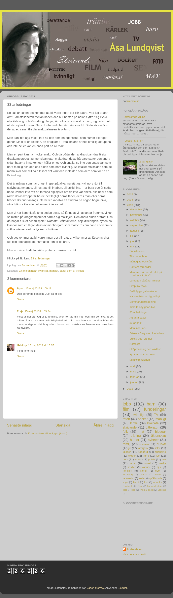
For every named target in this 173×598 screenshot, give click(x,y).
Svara (20, 299)
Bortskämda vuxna (134, 116)
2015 (130, 194)
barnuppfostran (154, 486)
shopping (160, 451)
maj (132, 246)
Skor (140, 486)
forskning (128, 474)
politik (151, 459)
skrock (132, 455)
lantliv (134, 423)
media (162, 463)
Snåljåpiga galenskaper (144, 291)
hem (125, 459)
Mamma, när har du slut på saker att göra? (146, 274)
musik (157, 474)
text (146, 482)
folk (125, 431)
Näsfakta (135, 343)
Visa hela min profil (134, 554)
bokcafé (153, 423)
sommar (144, 444)
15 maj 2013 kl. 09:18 (38, 288)
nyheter (153, 440)
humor (134, 440)
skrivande (130, 427)
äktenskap (158, 435)
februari (135, 376)
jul (129, 448)
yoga (125, 482)
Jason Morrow (95, 587)
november (136, 214)
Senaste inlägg (19, 425)
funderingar (155, 409)
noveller (157, 482)
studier (132, 467)
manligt (53, 270)
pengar (143, 474)
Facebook (127, 486)
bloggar (160, 431)
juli (132, 235)
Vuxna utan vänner (141, 338)
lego (133, 490)
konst (136, 482)
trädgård (143, 451)
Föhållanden (137, 251)
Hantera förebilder (140, 266)
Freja (20, 311)
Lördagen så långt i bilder (145, 280)
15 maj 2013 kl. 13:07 (41, 345)
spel (157, 470)
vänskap (162, 490)
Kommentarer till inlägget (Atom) (47, 433)
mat (141, 431)
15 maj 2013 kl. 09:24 (37, 311)
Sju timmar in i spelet (142, 354)
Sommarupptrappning (143, 301)
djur (159, 467)
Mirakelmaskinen (140, 359)
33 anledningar (40, 258)
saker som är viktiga (72, 270)
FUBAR (161, 444)
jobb (127, 403)
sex (164, 459)
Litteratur (152, 427)
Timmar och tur (139, 256)
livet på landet (146, 490)
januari (134, 382)
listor (157, 448)
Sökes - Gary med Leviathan (147, 333)
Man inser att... (138, 328)
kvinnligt (43, 270)
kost (125, 490)
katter (138, 459)
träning (136, 435)
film (126, 409)
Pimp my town (138, 285)
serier (142, 478)
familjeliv (143, 448)
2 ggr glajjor (146, 161)
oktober (135, 220)
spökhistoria (155, 478)
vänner (146, 467)
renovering (128, 478)
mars (133, 371)
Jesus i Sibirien (134, 140)
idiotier (127, 451)
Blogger (122, 587)
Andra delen (134, 549)
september (137, 225)
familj (126, 444)
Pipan (20, 288)
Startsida (62, 425)
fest (158, 455)
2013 (130, 205)
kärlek (143, 470)
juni (132, 241)
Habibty (22, 345)
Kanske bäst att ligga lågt (145, 296)
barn (151, 403)
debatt (133, 463)
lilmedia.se (133, 101)
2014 (130, 199)
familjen (127, 470)
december (136, 209)
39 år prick (136, 322)
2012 (130, 388)
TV (156, 414)
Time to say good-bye (142, 307)
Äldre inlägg (104, 425)
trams (146, 455)
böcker (143, 419)
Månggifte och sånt (141, 261)
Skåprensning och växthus (145, 349)
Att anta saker (138, 317)
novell (147, 463)
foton (126, 419)
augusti (135, 230)
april (133, 366)
